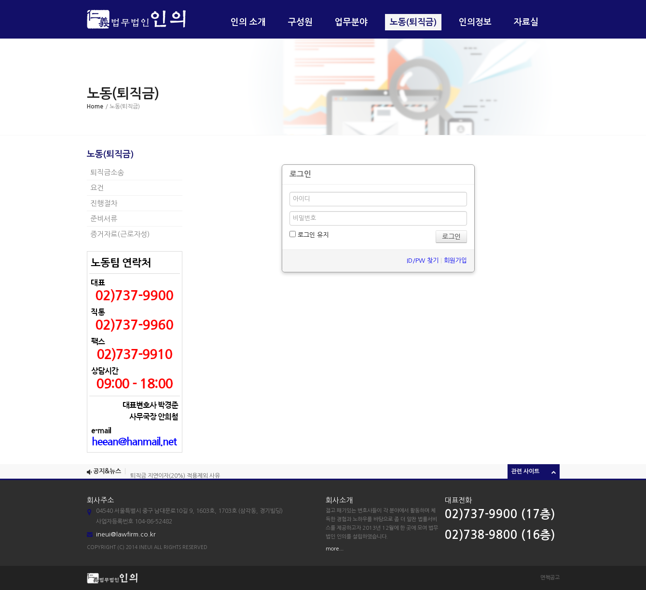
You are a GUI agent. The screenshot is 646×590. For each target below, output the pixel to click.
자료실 (526, 22)
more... (335, 548)
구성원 (300, 22)
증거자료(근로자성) (120, 234)
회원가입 (455, 260)
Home (95, 106)
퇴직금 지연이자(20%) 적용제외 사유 (175, 477)
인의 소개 (248, 22)
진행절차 (103, 203)
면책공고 (550, 577)
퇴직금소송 (107, 172)
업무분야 (351, 22)
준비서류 (103, 218)
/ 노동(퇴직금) (122, 106)
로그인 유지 (309, 234)
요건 (97, 187)
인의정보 (475, 22)
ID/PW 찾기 (423, 260)
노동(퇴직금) (413, 22)
